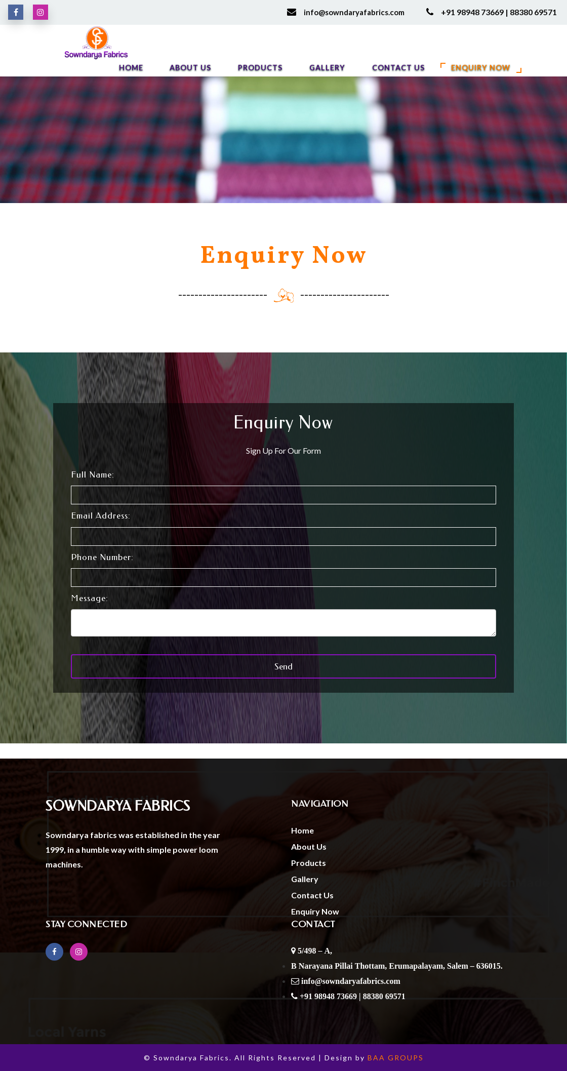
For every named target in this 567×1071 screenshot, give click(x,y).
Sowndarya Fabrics (118, 806)
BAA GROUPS (396, 1057)
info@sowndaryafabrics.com (354, 12)
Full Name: (92, 474)
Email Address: (101, 515)
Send (283, 666)
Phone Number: (102, 557)
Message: (89, 598)
